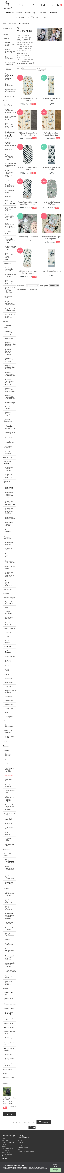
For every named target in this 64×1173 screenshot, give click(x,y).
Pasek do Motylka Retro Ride (51, 99)
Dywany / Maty (9, 708)
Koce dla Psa (9, 682)
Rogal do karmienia (8, 452)
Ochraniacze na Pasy (10, 791)
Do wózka (12, 23)
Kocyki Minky (8, 263)
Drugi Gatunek (7, 1069)
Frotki (7, 670)
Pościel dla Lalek (10, 97)
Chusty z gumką (10, 656)
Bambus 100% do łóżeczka (9, 567)
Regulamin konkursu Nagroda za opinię (26, 1152)
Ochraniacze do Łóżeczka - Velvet (10, 971)
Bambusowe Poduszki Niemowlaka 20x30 (9, 495)
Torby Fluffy (8, 819)
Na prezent (7, 721)
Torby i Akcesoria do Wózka (9, 814)
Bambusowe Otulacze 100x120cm (9, 476)
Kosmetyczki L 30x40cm (9, 623)
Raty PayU (5, 1146)
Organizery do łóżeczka (9, 976)
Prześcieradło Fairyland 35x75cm (51, 203)
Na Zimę (6, 750)
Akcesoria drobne (9, 628)
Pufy (6, 712)
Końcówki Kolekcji (8, 1078)
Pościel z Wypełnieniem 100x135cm (9, 901)
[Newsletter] (29, 1122)
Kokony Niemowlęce (9, 944)
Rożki (6, 607)
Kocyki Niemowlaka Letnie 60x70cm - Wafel (10, 240)
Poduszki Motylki (10, 403)
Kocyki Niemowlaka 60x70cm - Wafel (10, 202)
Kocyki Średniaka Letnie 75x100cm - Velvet (10, 165)
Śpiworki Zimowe (8, 755)
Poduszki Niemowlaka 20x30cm (9, 333)
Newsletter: (17, 1122)
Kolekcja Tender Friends (9, 1059)
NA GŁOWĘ (7, 646)
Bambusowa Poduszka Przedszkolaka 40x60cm (9, 511)
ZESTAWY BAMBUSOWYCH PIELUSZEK (10, 51)
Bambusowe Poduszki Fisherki (9, 524)
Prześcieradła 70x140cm (9, 928)
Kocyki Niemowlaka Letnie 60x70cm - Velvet (10, 157)
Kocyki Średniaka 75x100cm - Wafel (10, 209)
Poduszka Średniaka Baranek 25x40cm (8, 352)
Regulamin (5, 1140)
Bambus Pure (8, 589)
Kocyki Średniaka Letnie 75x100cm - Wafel (10, 247)
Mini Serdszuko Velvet (9, 737)
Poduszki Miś (9, 338)
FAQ (19, 1149)
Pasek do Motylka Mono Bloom (51, 168)
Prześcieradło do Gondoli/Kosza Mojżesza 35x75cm (10, 807)
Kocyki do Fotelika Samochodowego (10, 143)
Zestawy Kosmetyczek (9, 57)
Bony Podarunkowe (9, 725)
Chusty (7, 637)
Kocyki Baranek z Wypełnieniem (10, 185)
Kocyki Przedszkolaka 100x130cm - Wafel (9, 217)
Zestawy (6, 38)
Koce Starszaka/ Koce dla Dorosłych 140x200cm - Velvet (10, 135)
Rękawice (8, 760)
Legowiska (8, 678)
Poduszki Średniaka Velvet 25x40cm (10, 344)
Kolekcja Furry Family (8, 1018)
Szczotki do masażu (8, 641)
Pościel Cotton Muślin (8, 854)
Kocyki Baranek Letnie (9, 191)
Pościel (6, 888)
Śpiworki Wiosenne (8, 785)
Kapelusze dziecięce (8, 661)
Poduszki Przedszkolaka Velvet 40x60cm (10, 374)
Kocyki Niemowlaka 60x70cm (9, 269)
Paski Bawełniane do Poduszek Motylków (9, 798)
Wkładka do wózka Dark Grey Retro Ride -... (28, 134)
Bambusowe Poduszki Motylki (10, 517)
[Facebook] (30, 1127)
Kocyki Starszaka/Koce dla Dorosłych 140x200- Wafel (10, 225)
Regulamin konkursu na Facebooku (8, 1149)
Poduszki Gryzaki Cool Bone (10, 691)
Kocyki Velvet (8, 105)
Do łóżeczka (7, 850)
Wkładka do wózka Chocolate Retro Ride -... (51, 134)
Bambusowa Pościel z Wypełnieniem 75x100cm (9, 574)
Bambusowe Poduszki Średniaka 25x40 (10, 503)
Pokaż (39, 68)
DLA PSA (6, 674)
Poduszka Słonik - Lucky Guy (10, 433)
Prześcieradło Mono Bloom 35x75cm (28, 168)
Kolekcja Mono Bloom (8, 999)
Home (4, 23)
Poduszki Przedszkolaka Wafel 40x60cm (10, 390)
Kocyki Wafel (8, 196)
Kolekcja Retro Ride (8, 993)
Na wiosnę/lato (8, 775)
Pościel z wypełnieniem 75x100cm (9, 893)
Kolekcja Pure (8, 1054)
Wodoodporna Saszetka (9, 833)
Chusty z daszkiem (8, 651)
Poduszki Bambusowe (8, 482)
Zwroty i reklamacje (23, 1145)
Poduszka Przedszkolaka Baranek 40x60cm (9, 382)
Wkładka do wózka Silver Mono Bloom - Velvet (27, 203)
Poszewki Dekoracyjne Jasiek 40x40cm (10, 426)
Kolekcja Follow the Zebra (9, 1064)
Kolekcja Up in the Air (9, 1043)
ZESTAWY (6, 34)
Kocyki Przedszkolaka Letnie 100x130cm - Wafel (9, 256)
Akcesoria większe (10, 598)
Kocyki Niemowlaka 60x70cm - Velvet (10, 110)
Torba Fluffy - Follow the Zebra (9, 1098)
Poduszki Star (9, 438)
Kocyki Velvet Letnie (8, 150)
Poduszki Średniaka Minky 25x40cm (10, 367)
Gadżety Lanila (9, 717)
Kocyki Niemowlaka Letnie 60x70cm (10, 303)
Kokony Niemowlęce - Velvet (9, 950)
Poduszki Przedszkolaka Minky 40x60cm (10, 397)
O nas (4, 1138)
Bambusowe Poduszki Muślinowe (9, 531)
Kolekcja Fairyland (10, 1004)
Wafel (5, 1073)
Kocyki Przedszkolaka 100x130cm (9, 282)
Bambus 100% (7, 457)
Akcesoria (6, 593)
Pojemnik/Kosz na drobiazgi (9, 602)
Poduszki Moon (9, 442)
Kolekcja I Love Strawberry (8, 1013)
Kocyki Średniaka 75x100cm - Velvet (10, 117)
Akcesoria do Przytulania (8, 731)
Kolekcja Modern (9, 1027)
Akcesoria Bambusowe (8, 537)
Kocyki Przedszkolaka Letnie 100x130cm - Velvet (9, 174)
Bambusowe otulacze (8, 462)
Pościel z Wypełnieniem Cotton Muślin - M (9, 869)
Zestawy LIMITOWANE (9, 69)
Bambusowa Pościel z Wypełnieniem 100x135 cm (9, 583)
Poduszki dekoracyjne (8, 420)
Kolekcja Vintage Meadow (9, 1049)
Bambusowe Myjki (9, 549)
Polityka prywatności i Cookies (8, 1143)
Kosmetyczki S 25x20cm (9, 618)
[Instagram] (34, 1127)
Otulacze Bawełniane (8, 612)
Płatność (20, 1143)
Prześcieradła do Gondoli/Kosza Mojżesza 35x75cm (10, 916)
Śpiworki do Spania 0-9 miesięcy (8, 983)
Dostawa (20, 1140)
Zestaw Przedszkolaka (9, 84)
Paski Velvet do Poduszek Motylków (9, 769)
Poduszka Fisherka (8, 407)
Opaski (7, 666)
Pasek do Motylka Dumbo (51, 271)
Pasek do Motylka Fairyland (27, 237)
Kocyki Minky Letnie (8, 296)
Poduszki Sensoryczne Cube (9, 414)
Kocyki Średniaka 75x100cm (10, 275)
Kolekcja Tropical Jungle (9, 1032)
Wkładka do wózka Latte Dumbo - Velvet (27, 272)
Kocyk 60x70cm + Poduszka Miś (10, 63)
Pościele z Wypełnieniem (9, 934)
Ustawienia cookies (55, 1165)
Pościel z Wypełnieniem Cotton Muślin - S (10, 861)
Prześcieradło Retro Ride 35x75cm (27, 99)
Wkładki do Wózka (8, 780)
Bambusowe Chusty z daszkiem (9, 555)
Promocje (5, 1083)
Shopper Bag (9, 823)
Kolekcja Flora (8, 1023)
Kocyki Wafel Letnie (8, 232)
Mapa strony (6, 1152)
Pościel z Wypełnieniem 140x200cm (9, 908)
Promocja (20, 78)
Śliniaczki (8, 632)
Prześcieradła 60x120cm (9, 923)
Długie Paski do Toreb (9, 845)
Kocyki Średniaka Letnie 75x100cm (10, 309)
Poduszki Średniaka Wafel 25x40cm (10, 360)
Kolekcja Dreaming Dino (9, 1038)
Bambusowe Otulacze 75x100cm (9, 468)
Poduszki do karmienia (8, 447)
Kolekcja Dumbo (9, 1008)
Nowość (44, 78)
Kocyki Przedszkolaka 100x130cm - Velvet (9, 126)
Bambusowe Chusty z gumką (10, 561)
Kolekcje (5, 988)
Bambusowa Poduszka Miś (9, 487)
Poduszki (6, 321)
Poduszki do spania (8, 326)
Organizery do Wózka (9, 828)
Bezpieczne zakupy (23, 1147)
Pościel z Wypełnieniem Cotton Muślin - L (10, 877)
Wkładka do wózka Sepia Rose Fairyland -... (51, 238)
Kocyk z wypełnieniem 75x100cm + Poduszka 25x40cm (9, 77)
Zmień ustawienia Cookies (7, 1155)
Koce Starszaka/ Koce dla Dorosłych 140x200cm (10, 290)
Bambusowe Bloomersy (9, 543)
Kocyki (5, 101)
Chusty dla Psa (9, 686)
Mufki (7, 764)
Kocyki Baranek (9, 181)
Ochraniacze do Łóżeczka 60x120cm (10, 957)
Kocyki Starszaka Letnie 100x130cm (10, 316)
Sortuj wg (19, 68)
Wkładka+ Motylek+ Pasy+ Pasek (9, 44)
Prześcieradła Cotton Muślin (9, 883)
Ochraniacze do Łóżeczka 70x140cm (10, 964)
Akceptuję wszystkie (55, 1170)
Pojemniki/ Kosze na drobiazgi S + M (10, 91)
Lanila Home (8, 696)
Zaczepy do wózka (8, 839)
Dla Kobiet (7, 742)
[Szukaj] (27, 5)
